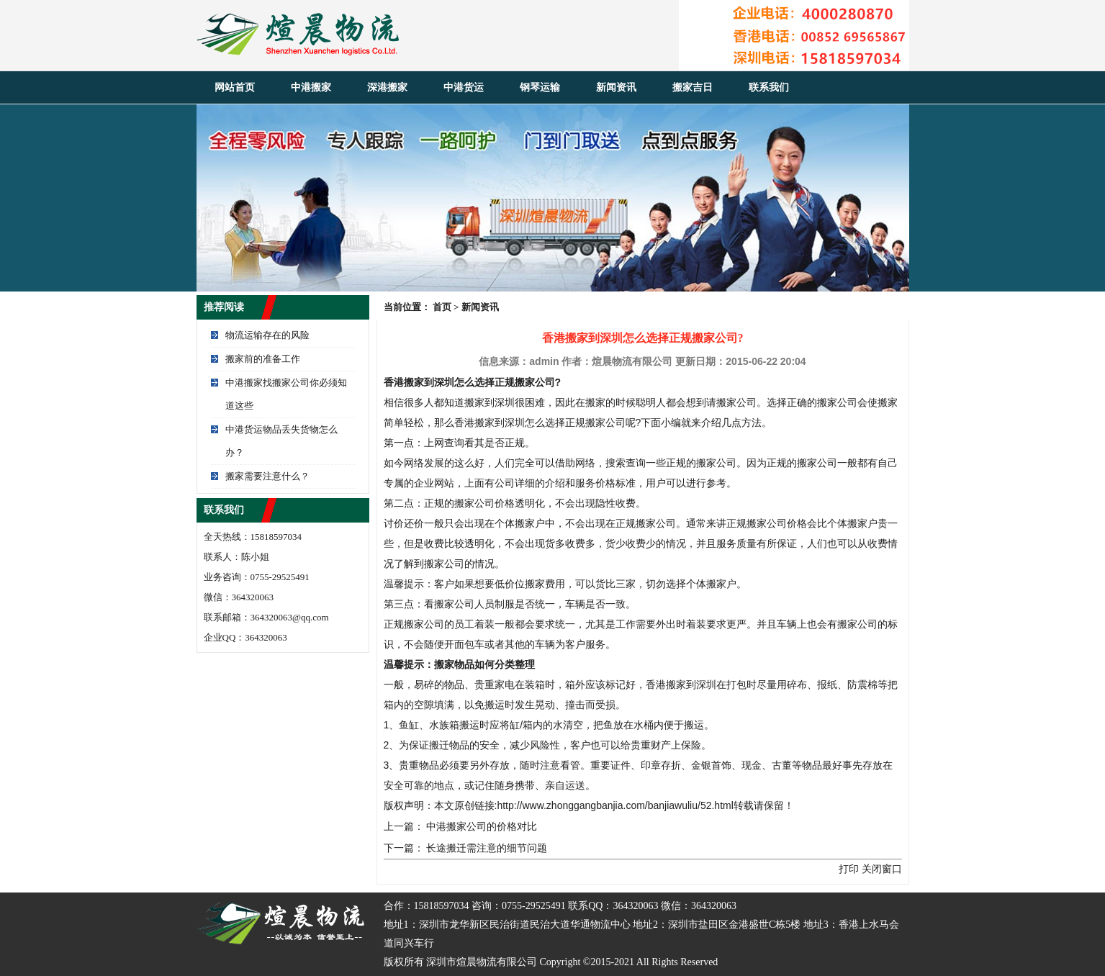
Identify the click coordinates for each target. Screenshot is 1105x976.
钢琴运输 (540, 87)
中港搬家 (311, 87)
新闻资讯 (616, 87)
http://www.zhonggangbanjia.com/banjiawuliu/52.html (615, 805)
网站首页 (235, 87)
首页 (442, 307)
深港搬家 (387, 87)
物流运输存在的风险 (267, 335)
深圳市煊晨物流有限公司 (481, 962)
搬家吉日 (692, 87)
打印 (849, 869)
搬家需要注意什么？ (267, 476)
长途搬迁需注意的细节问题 (486, 848)
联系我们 (769, 87)
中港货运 (463, 87)
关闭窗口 (882, 869)
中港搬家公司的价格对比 (481, 826)
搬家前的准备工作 (262, 358)
